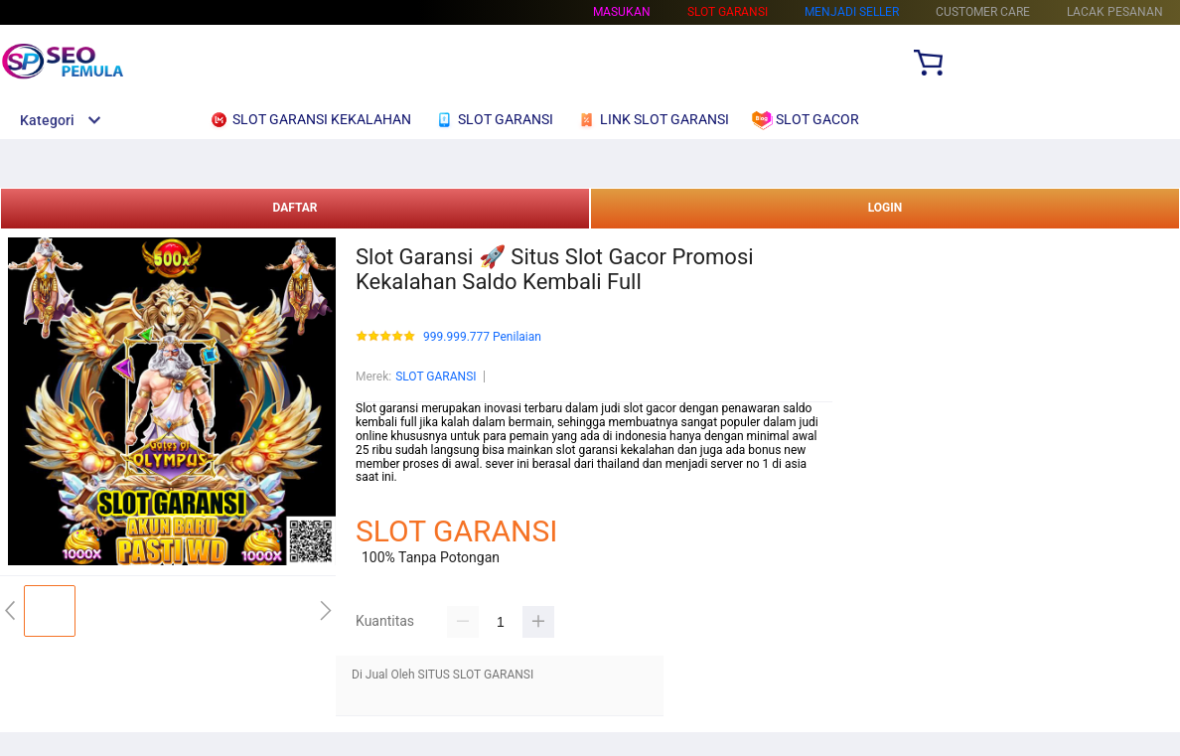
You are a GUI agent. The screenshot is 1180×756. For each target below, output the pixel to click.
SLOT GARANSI (435, 376)
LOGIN (885, 208)
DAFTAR (294, 208)
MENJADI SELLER (852, 12)
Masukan (622, 12)
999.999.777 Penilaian (482, 337)
